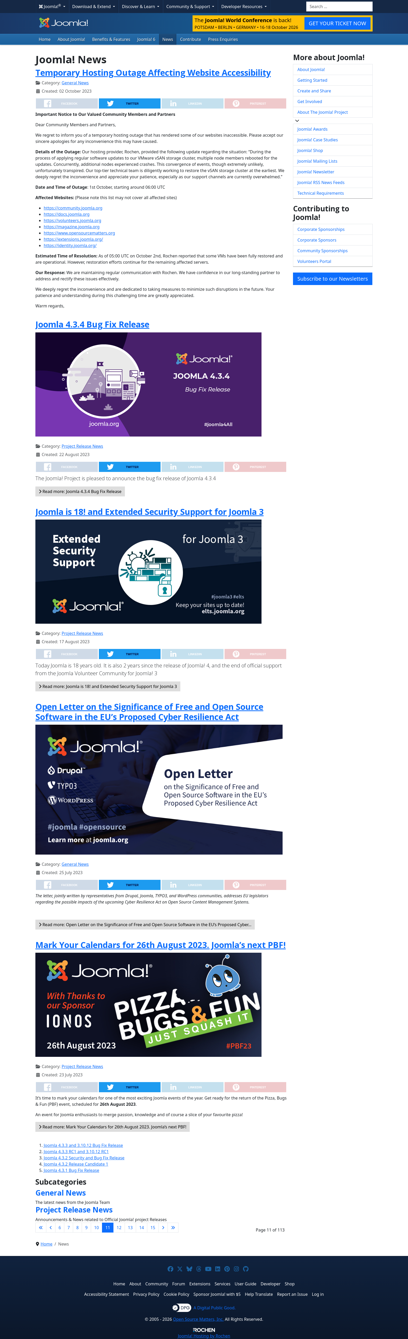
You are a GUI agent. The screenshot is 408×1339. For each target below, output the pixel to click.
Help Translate (259, 1294)
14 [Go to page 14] (141, 1227)
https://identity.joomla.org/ (70, 245)
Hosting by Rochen (204, 1336)
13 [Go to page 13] (130, 1227)
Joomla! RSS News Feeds (321, 182)
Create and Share (314, 91)
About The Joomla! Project (322, 112)
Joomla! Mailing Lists (317, 161)
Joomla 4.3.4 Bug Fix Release (92, 324)
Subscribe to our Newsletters (332, 278)
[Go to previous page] (50, 1228)
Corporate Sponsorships (321, 229)
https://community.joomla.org (73, 208)
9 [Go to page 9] (86, 1227)
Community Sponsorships (322, 251)
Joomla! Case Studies (317, 140)
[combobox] (339, 6)
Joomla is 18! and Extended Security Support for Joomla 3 (149, 511)
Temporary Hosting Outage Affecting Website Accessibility (153, 72)
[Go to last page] (173, 1228)
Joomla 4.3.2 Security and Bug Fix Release (84, 1158)
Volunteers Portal (314, 261)
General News (75, 83)
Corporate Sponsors (316, 240)
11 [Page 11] (107, 1227)
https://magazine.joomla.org (72, 227)
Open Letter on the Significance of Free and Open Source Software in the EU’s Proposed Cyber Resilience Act (149, 711)
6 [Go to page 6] (60, 1227)
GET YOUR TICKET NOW (337, 23)
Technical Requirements (320, 193)
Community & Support (188, 6)
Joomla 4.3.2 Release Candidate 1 (76, 1164)
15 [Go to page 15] (152, 1227)
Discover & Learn (139, 6)
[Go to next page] (163, 1228)
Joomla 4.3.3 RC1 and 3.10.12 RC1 (76, 1151)
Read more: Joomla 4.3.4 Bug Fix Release (80, 491)
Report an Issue (292, 1294)
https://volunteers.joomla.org (72, 220)
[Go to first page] (40, 1228)
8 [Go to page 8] (77, 1227)
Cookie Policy (176, 1294)
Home (45, 39)
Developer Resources (242, 6)
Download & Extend (92, 6)
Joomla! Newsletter (315, 172)
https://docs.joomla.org (67, 214)
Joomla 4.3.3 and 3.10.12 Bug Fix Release (83, 1145)
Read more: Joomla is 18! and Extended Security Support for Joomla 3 (108, 686)
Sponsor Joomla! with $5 (217, 1294)
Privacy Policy (146, 1294)
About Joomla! (71, 39)
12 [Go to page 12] (119, 1227)
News (167, 39)
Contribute (190, 39)
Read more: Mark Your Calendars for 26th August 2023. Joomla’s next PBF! (112, 1127)
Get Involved (309, 101)
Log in (318, 1294)
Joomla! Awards (312, 129)
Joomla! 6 (146, 39)
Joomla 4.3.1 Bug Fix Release (71, 1170)
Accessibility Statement (106, 1294)
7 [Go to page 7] (68, 1227)
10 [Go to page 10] (96, 1227)
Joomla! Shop (310, 150)
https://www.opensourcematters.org (79, 233)
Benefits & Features (111, 39)
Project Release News (82, 446)
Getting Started (312, 80)
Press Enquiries (223, 39)
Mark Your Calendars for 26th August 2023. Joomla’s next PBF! (160, 944)
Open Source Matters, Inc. (198, 1319)
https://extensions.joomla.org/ (73, 239)
